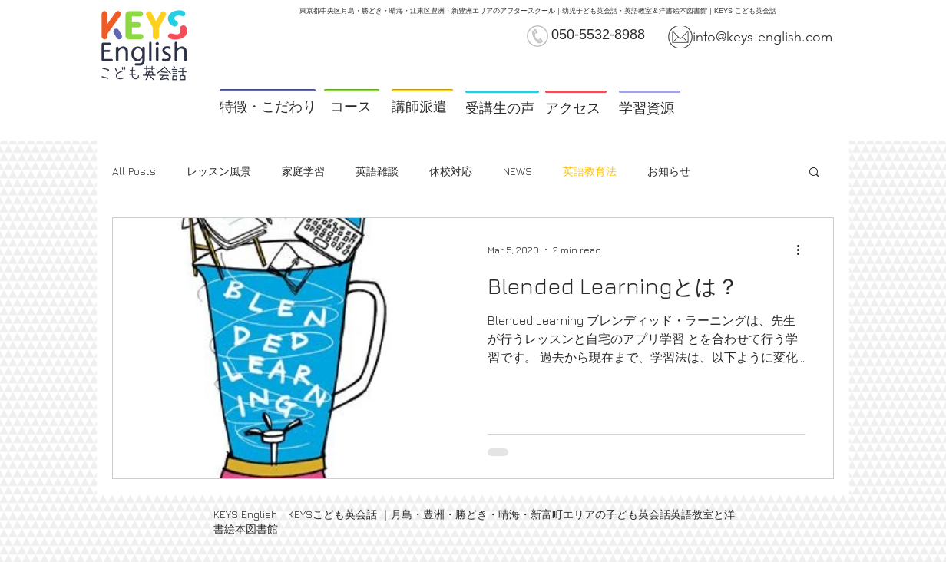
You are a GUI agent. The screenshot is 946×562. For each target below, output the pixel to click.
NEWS (517, 170)
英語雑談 (377, 170)
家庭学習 (303, 170)
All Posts (134, 170)
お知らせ (668, 170)
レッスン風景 (219, 170)
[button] (814, 173)
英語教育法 (590, 170)
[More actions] (803, 249)
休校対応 (450, 170)
